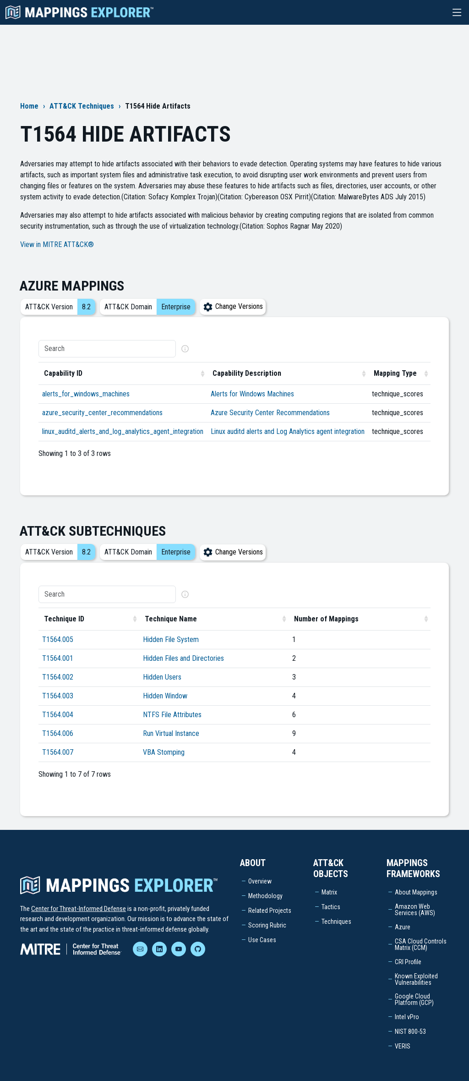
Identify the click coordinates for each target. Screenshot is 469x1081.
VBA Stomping (164, 752)
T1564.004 (57, 714)
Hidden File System (171, 639)
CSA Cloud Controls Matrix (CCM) (421, 944)
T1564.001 (57, 658)
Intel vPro (407, 1017)
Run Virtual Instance (171, 733)
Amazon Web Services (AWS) (415, 909)
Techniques (336, 921)
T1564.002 (57, 677)
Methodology (265, 896)
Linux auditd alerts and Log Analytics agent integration (288, 431)
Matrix (329, 892)
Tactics (331, 907)
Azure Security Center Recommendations (270, 412)
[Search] (107, 348)
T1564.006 (57, 733)
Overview (260, 881)
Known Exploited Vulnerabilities (416, 979)
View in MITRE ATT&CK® (57, 244)
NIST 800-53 (410, 1031)
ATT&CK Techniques (81, 106)
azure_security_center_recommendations (102, 412)
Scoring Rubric (267, 925)
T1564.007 (57, 752)
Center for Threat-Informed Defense (78, 909)
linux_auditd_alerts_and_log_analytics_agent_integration (122, 431)
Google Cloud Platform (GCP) (414, 999)
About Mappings (416, 892)
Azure (402, 927)
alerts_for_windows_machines (86, 394)
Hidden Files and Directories (183, 658)
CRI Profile (408, 962)
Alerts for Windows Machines (252, 394)
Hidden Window (165, 695)
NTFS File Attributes (172, 714)
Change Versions (232, 306)
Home (29, 106)
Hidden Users (162, 677)
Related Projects (269, 910)
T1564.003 (57, 695)
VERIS (402, 1046)
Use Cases (262, 940)
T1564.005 (57, 639)
